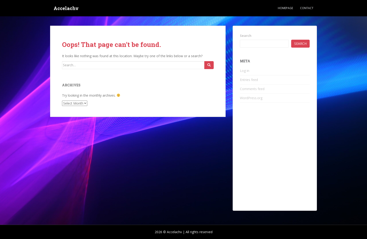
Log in (244, 70)
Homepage (285, 8)
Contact (306, 8)
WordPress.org (251, 98)
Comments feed (252, 89)
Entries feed (249, 79)
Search (245, 35)
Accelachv (66, 8)
